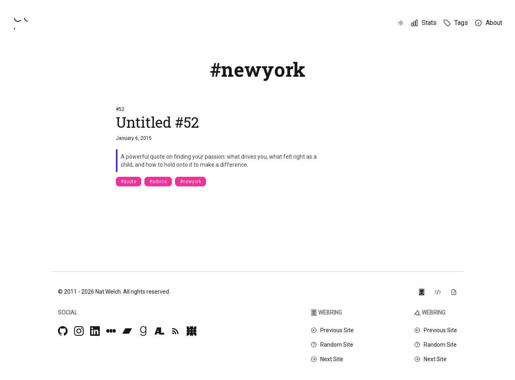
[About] (488, 23)
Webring (326, 312)
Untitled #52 (157, 122)
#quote (128, 181)
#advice (158, 181)
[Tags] (455, 23)
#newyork (190, 181)
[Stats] (423, 23)
